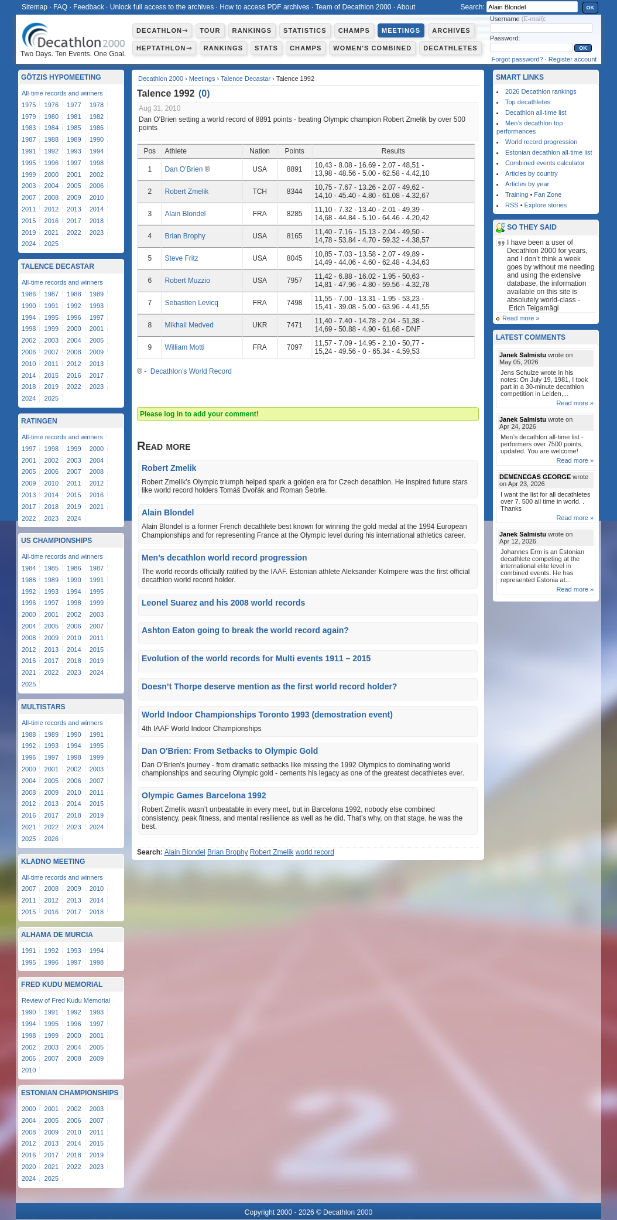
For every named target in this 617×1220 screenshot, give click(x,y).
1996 (51, 162)
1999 (29, 174)
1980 (51, 116)
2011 (29, 209)
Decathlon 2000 (160, 78)
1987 (29, 139)
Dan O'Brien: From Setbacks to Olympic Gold (230, 751)
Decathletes (450, 48)
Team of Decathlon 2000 (353, 7)
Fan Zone (547, 194)
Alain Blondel (184, 214)
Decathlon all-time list (536, 112)
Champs (354, 30)
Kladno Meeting (53, 861)
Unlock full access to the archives (162, 7)
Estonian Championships (69, 1093)
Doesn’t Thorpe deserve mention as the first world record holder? (269, 686)
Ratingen (39, 421)
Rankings (252, 30)
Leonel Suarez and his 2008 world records (223, 602)
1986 (97, 127)
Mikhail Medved (188, 325)
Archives (451, 30)
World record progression (541, 141)
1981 (74, 116)
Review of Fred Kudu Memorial (66, 1000)
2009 (74, 197)
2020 (29, 1166)
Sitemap (34, 7)
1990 (97, 139)
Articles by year (527, 183)
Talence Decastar (245, 78)
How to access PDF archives (264, 7)
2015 (29, 220)
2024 (29, 243)
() (204, 93)
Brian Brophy (184, 236)
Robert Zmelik (186, 191)
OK (591, 8)
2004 (51, 185)
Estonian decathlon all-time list (548, 152)
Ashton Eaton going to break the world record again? (245, 630)
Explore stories (546, 205)
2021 (51, 232)
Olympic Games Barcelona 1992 (204, 795)
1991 (29, 151)
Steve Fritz (181, 258)
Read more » (521, 318)
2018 (97, 220)
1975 (29, 104)
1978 (97, 104)
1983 (29, 127)
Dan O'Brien (183, 169)
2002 (97, 174)
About (406, 7)
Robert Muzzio (187, 280)
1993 (74, 151)
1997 (74, 162)
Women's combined (372, 48)
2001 (74, 174)
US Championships (56, 540)
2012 (51, 209)
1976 (51, 104)
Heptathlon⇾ (164, 48)
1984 (51, 127)
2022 (74, 232)
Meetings (401, 30)
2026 (51, 838)
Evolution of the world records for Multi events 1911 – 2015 (256, 658)
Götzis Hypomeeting (61, 77)
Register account (573, 59)
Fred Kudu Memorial (61, 984)
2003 (29, 185)
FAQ (60, 7)
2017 (74, 220)
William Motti (184, 347)
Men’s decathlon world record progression (224, 557)
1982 (97, 116)
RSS (512, 205)
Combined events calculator (545, 162)
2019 (29, 232)
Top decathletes (527, 101)
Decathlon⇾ (162, 30)
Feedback (88, 7)
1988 (51, 139)
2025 (51, 243)
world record (315, 852)
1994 (97, 151)
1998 (97, 162)
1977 (74, 104)
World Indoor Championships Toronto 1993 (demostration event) (267, 714)
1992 (51, 151)
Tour (210, 30)
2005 (74, 185)
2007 (29, 197)
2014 (97, 209)
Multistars (43, 707)
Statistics (305, 30)
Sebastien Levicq (191, 303)
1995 (29, 162)
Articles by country (531, 173)
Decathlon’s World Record (190, 371)
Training (516, 194)
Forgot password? (517, 59)
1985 (74, 127)
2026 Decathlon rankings (541, 91)
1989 (74, 139)
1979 (29, 116)
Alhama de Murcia (57, 935)
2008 (51, 197)
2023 (97, 232)
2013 (74, 209)
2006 (97, 185)
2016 (51, 220)
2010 (97, 197)
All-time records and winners (62, 93)
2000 (51, 174)
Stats (266, 48)
